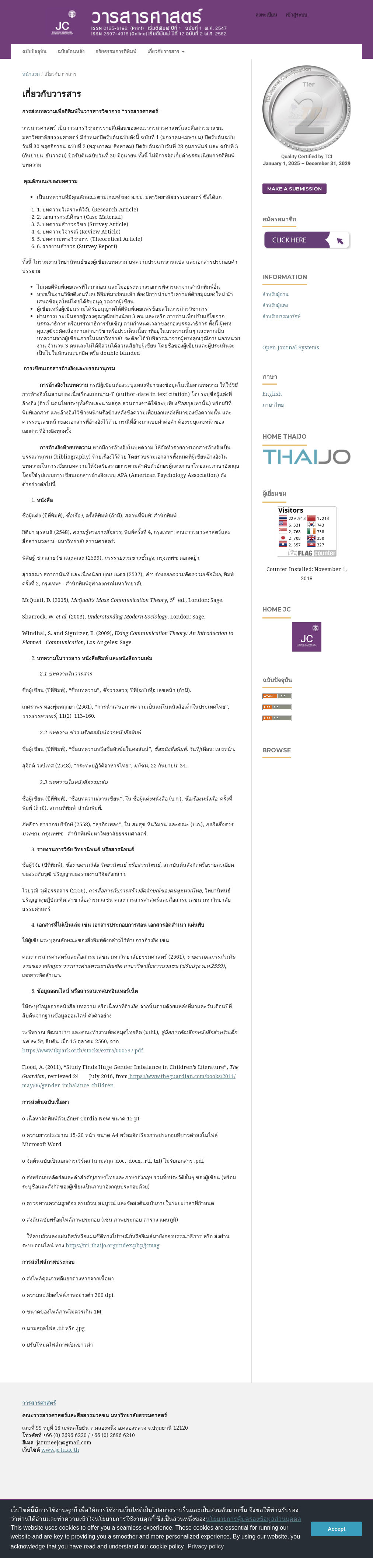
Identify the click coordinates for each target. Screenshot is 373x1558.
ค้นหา (336, 51)
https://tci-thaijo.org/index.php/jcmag (113, 1245)
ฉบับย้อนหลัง (70, 51)
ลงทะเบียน (266, 15)
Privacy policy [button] (206, 1546)
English (272, 393)
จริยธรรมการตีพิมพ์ (115, 51)
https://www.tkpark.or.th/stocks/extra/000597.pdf (82, 1050)
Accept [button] (336, 1529)
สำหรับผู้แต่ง (275, 305)
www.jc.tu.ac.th (60, 1449)
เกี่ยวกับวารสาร (164, 51)
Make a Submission (294, 189)
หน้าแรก (31, 74)
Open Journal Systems (290, 347)
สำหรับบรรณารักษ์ (281, 316)
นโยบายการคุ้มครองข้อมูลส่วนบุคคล (253, 1519)
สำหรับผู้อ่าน (275, 294)
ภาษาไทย (273, 404)
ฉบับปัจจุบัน (34, 51)
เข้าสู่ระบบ (296, 15)
